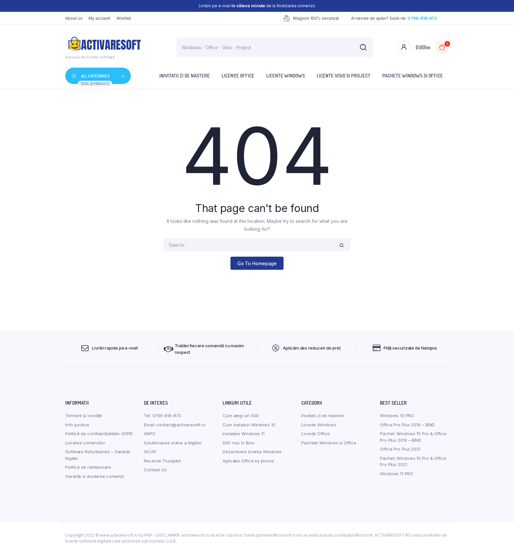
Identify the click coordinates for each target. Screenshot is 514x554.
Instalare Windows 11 (244, 433)
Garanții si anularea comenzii (94, 476)
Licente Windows (285, 76)
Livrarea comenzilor (85, 442)
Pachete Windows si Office (412, 76)
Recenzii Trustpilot (162, 460)
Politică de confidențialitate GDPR (98, 433)
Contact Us (155, 469)
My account (99, 18)
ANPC (150, 433)
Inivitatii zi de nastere (184, 76)
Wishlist (123, 18)
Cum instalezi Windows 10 (249, 424)
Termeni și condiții (83, 415)
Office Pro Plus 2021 (400, 449)
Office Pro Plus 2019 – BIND (407, 424)
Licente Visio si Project (343, 76)
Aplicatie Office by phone (248, 460)
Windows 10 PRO (397, 415)
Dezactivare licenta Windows (252, 451)
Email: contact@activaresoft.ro (175, 424)
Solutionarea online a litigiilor (173, 442)
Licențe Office (238, 76)
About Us (74, 18)
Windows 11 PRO (396, 473)
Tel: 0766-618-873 (162, 415)
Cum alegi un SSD (241, 415)
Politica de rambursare (88, 467)
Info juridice (77, 424)
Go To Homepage (257, 263)
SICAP (150, 451)
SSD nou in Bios (238, 442)
